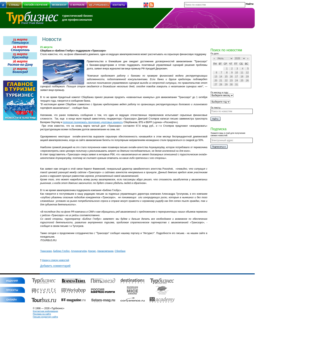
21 (220, 80)
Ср (225, 63)
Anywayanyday (79, 251)
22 (226, 80)
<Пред (214, 58)
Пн (215, 63)
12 (247, 72)
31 (236, 84)
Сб (241, 63)
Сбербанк (120, 251)
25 (242, 80)
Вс (246, 63)
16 (231, 76)
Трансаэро (46, 251)
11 (242, 72)
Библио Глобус (61, 251)
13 (215, 76)
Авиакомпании (105, 251)
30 (231, 84)
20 (215, 80)
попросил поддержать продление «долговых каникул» (93, 122)
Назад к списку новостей (54, 260)
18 (242, 76)
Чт (230, 63)
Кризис (92, 251)
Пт (235, 63)
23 (231, 80)
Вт (220, 63)
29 (226, 84)
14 (220, 76)
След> (248, 58)
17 (236, 76)
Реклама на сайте (42, 314)
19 (247, 76)
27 (215, 84)
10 (236, 72)
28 (220, 84)
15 (226, 76)
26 (247, 80)
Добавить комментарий (55, 265)
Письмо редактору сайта (45, 317)
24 (236, 80)
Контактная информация (45, 311)
